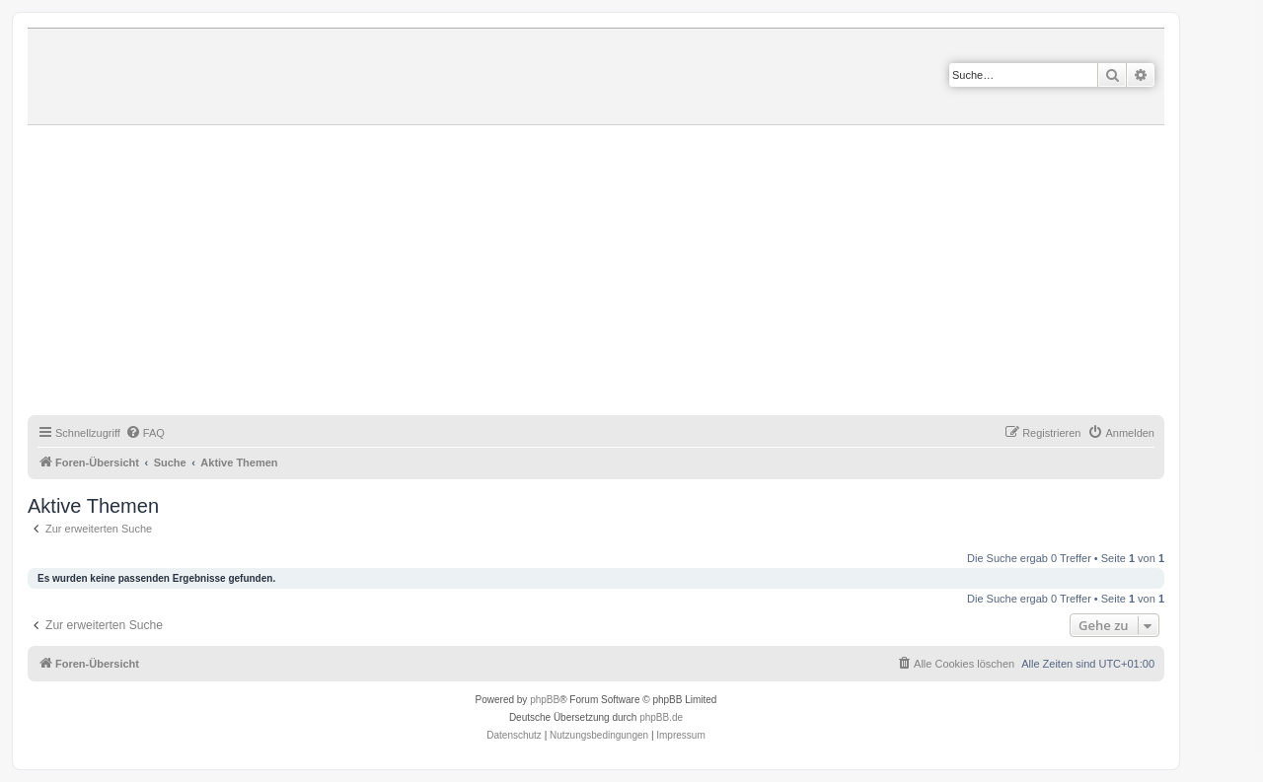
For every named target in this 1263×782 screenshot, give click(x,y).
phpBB (544, 699)
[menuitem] (145, 433)
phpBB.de (661, 717)
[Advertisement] (620, 273)
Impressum (680, 735)
